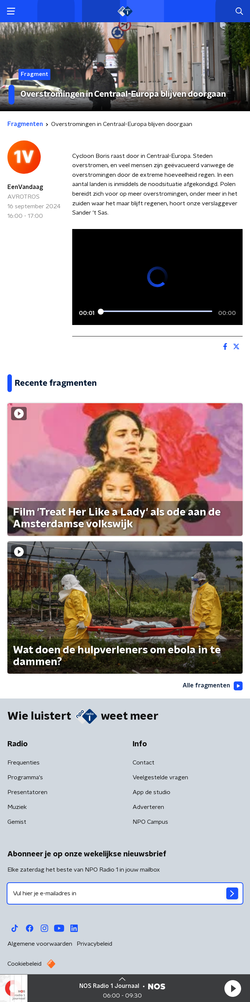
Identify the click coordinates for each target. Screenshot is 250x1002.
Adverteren (148, 807)
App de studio (151, 792)
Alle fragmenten (213, 685)
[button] (232, 988)
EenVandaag (25, 187)
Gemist (16, 822)
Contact (143, 763)
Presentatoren (27, 792)
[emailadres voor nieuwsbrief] (125, 893)
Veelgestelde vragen (160, 777)
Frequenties (23, 763)
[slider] (156, 312)
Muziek (17, 807)
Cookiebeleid (24, 964)
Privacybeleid (94, 944)
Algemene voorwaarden (39, 944)
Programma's (25, 777)
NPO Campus (150, 822)
